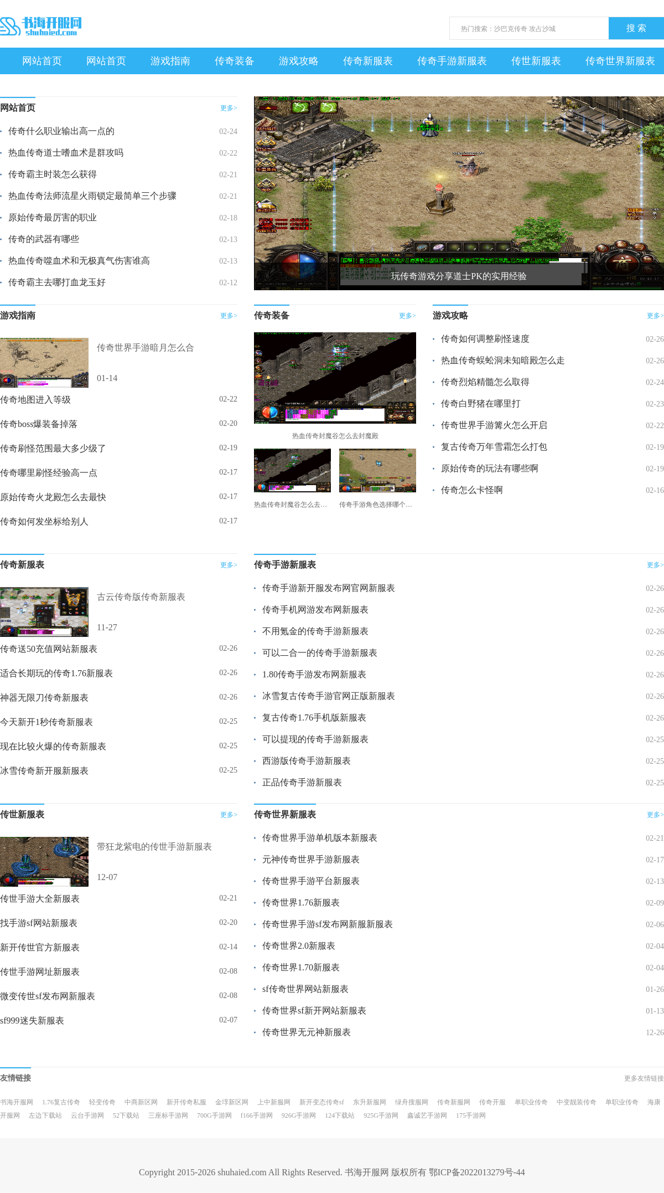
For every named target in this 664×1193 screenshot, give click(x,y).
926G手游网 (299, 1115)
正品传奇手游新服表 (302, 782)
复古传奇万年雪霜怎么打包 (494, 446)
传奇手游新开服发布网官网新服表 (328, 588)
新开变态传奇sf (321, 1102)
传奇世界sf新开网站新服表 (314, 1010)
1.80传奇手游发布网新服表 (314, 674)
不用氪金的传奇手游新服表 (315, 631)
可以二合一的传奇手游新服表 (319, 652)
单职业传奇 (531, 1102)
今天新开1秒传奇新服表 (46, 722)
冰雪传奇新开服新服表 (44, 770)
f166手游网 (257, 1115)
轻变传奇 (102, 1102)
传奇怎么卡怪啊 (472, 490)
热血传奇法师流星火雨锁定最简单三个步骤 (92, 195)
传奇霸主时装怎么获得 (52, 174)
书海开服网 (16, 1102)
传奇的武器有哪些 (43, 239)
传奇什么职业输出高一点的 (61, 131)
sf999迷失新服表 (32, 1020)
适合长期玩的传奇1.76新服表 (56, 673)
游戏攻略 (299, 60)
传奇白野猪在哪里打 (481, 403)
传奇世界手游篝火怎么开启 (494, 425)
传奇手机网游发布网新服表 (315, 609)
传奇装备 (235, 60)
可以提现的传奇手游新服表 (315, 739)
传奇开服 (492, 1102)
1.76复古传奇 (61, 1102)
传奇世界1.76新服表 (301, 902)
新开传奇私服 (186, 1102)
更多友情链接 (644, 1078)
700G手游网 (214, 1115)
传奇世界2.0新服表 (298, 945)
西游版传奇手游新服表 (306, 760)
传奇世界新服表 (620, 60)
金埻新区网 (231, 1102)
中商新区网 (141, 1102)
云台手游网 (87, 1115)
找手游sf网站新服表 (38, 923)
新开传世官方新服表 (40, 947)
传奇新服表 (368, 60)
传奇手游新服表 (452, 60)
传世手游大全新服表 (40, 898)
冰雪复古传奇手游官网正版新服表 (328, 696)
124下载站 (340, 1115)
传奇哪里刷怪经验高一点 (48, 472)
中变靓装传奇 (576, 1102)
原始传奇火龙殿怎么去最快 (53, 497)
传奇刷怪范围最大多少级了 (53, 448)
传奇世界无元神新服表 (306, 1032)
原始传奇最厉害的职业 (52, 217)
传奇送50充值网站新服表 (48, 649)
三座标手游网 (168, 1115)
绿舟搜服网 (411, 1102)
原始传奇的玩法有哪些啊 (489, 468)
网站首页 (42, 60)
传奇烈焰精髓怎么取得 (485, 382)
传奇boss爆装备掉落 (38, 424)
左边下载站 (45, 1115)
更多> (228, 108)
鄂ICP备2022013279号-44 (477, 1172)
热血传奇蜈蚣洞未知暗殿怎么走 (503, 360)
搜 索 (636, 28)
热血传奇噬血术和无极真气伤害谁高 (79, 260)
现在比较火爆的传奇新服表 (53, 746)
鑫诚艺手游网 (427, 1115)
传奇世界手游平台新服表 (311, 881)
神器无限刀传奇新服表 (44, 697)
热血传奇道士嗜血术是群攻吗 (65, 152)
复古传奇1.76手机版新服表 (314, 717)
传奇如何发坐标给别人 (44, 521)
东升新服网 (369, 1102)
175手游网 (471, 1115)
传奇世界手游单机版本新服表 (319, 837)
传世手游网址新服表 (40, 971)
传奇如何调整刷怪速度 (485, 338)
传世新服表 (536, 60)
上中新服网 (273, 1102)
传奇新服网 (453, 1102)
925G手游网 (381, 1115)
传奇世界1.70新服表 (301, 967)
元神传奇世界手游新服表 (311, 859)
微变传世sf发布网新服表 (47, 996)
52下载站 (126, 1115)
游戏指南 (170, 60)
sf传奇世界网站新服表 (305, 989)
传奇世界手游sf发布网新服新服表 (327, 924)
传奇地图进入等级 (35, 399)
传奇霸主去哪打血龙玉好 (57, 282)
